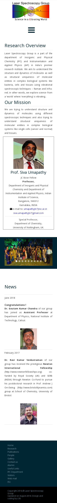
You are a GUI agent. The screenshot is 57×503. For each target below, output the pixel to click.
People (11, 455)
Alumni (11, 465)
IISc (9, 481)
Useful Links (13, 468)
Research (12, 448)
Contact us (13, 461)
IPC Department (15, 471)
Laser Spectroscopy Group (25, 492)
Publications (13, 451)
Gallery (11, 458)
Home (11, 445)
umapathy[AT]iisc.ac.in (35, 208)
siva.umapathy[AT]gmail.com (28, 213)
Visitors (11, 475)
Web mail (12, 478)
